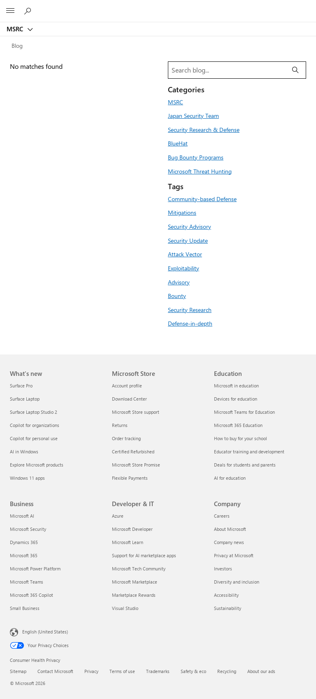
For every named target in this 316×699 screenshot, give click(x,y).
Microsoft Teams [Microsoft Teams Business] (26, 582)
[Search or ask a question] (29, 10)
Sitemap (18, 671)
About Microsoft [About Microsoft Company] (230, 529)
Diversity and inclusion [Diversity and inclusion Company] (236, 582)
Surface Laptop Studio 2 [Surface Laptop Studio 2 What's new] (33, 412)
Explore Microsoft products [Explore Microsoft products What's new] (36, 465)
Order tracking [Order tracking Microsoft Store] (126, 438)
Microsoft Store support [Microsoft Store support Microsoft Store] (135, 412)
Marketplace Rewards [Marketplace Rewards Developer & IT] (134, 595)
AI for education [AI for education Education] (230, 478)
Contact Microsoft (55, 671)
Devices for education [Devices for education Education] (235, 399)
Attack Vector (185, 254)
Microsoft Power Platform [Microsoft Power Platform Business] (35, 568)
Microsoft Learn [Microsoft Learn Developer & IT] (127, 542)
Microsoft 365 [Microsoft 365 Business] (23, 555)
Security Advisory (189, 226)
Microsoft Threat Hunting (200, 171)
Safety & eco (193, 671)
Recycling (226, 671)
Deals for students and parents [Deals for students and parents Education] (245, 465)
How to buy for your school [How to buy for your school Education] (240, 438)
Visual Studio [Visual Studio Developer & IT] (125, 608)
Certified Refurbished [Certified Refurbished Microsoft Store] (133, 451)
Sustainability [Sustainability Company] (227, 608)
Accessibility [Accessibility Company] (226, 595)
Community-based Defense (202, 199)
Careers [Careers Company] (222, 516)
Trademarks (158, 671)
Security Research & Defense (203, 129)
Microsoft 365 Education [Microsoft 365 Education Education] (238, 425)
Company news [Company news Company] (229, 542)
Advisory (179, 282)
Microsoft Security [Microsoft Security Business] (28, 529)
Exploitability (183, 268)
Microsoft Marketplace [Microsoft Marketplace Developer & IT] (134, 582)
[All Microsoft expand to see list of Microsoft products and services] (10, 11)
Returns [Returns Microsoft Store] (120, 425)
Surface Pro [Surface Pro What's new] (21, 385)
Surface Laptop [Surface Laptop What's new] (25, 399)
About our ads (261, 671)
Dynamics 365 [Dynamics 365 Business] (24, 542)
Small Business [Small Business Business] (25, 608)
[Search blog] (226, 70)
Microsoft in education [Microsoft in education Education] (236, 385)
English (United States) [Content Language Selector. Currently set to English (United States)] (45, 632)
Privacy (91, 671)
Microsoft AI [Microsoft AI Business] (22, 516)
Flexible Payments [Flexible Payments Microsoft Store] (130, 478)
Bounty (177, 295)
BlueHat (178, 143)
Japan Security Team (193, 115)
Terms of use (122, 671)
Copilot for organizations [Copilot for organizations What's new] (34, 425)
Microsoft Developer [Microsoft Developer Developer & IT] (132, 529)
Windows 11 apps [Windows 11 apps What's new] (27, 478)
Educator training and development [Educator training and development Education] (249, 451)
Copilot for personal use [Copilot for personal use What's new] (34, 438)
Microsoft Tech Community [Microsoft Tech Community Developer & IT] (138, 568)
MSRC (16, 29)
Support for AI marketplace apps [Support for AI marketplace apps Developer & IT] (144, 555)
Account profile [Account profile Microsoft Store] (127, 385)
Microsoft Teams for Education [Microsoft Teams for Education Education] (244, 412)
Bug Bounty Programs (195, 157)
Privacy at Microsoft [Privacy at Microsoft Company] (233, 555)
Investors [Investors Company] (223, 568)
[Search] (295, 70)
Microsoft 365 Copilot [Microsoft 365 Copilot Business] (31, 595)
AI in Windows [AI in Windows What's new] (24, 451)
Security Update (188, 240)
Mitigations (182, 212)
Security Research (189, 309)
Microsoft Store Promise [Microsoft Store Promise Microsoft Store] (136, 465)
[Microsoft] (157, 6)
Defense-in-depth (190, 323)
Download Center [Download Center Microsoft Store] (129, 399)
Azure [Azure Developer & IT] (117, 516)
